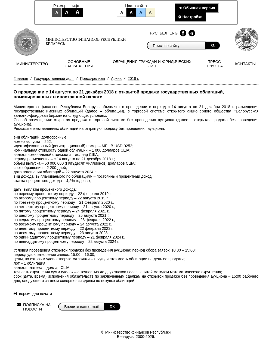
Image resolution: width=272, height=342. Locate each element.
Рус (153, 33)
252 (47, 141)
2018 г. (133, 78)
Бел (163, 33)
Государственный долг (54, 78)
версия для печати (35, 293)
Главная (21, 78)
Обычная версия (196, 8)
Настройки (190, 17)
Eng (173, 33)
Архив (116, 78)
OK (112, 306)
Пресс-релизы (92, 78)
